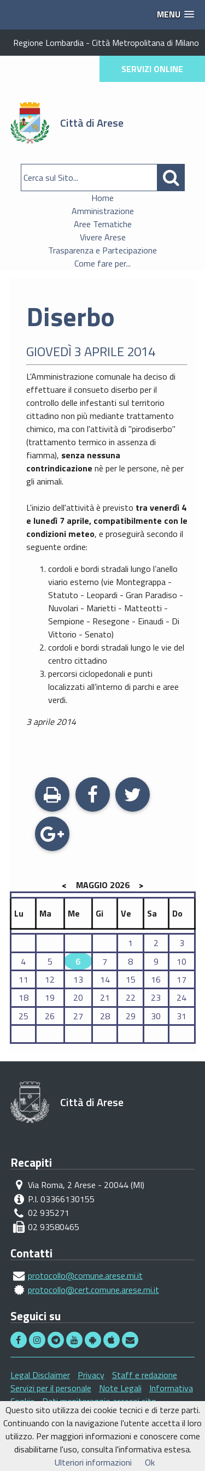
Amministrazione (103, 210)
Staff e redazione (144, 1374)
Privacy (91, 1374)
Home (102, 197)
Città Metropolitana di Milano (145, 42)
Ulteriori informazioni (93, 1462)
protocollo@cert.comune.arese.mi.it (93, 1289)
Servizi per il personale (50, 1388)
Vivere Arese (103, 237)
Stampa (52, 796)
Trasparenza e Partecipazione (102, 250)
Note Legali (120, 1388)
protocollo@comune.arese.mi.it (85, 1275)
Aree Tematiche (103, 224)
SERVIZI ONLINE (152, 68)
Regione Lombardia (48, 42)
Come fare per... (102, 263)
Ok (150, 1462)
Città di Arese (92, 122)
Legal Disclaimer (40, 1374)
